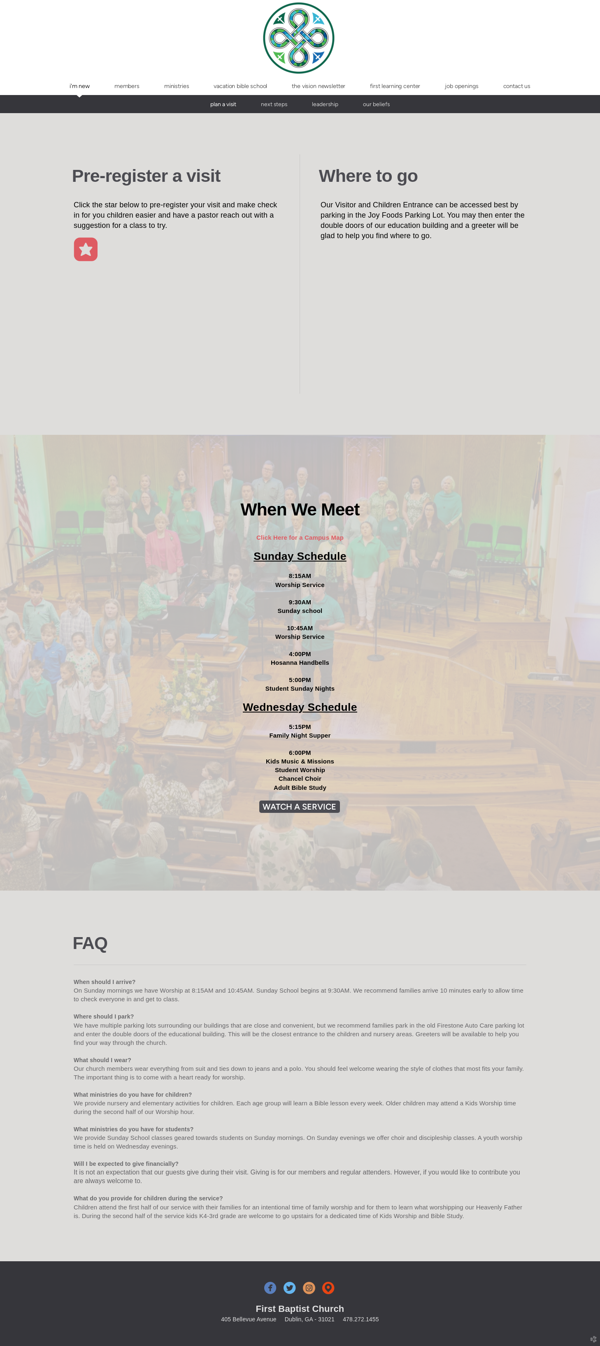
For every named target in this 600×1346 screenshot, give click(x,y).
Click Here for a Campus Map (300, 537)
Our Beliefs (376, 104)
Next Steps (274, 104)
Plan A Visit (223, 104)
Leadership (325, 104)
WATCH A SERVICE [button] (300, 807)
